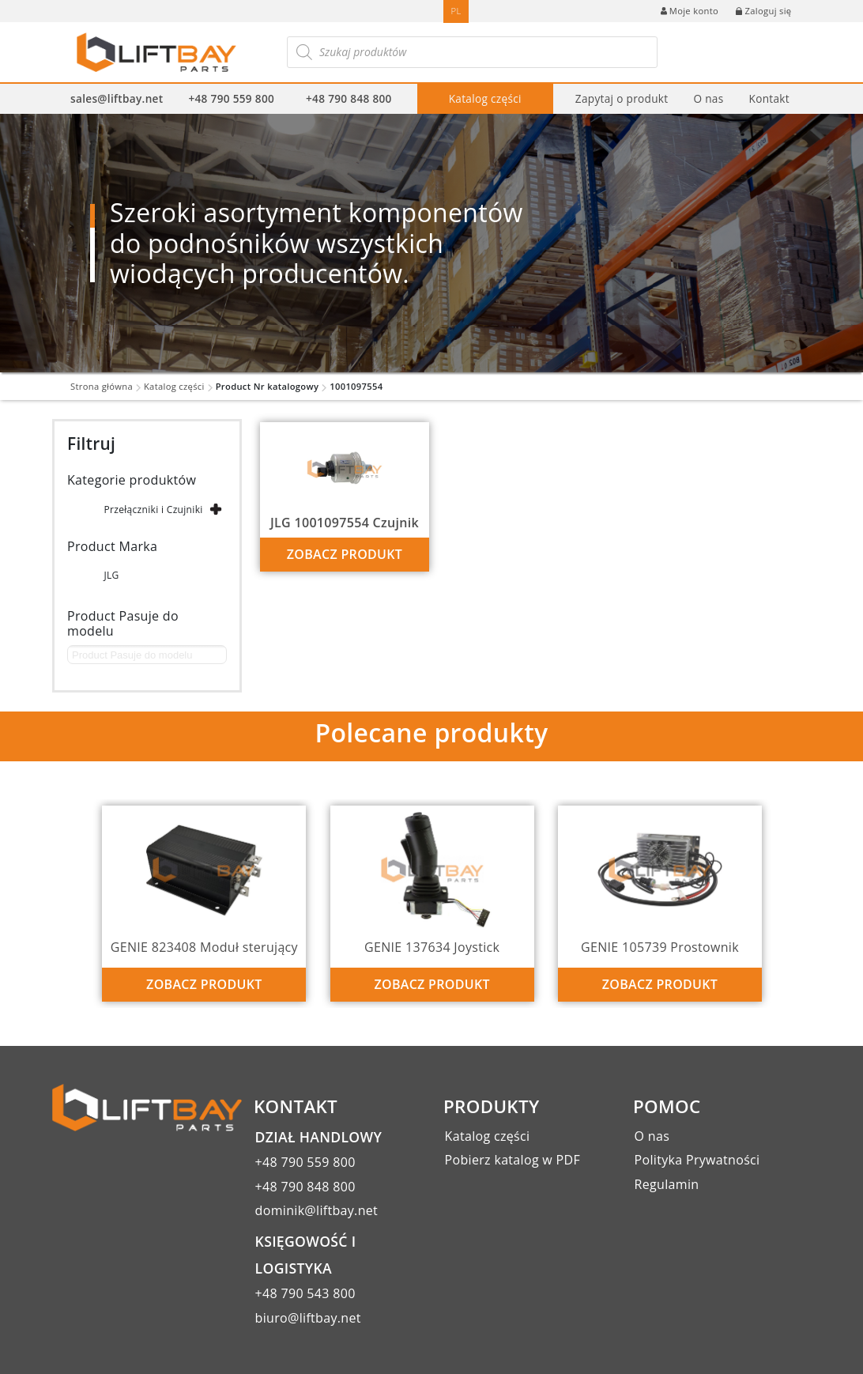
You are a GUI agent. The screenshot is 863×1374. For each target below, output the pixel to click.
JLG (111, 575)
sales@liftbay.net (116, 98)
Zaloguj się (763, 10)
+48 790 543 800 (305, 1293)
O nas (708, 98)
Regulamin (667, 1184)
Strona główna (101, 386)
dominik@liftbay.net (317, 1210)
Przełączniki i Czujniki (153, 509)
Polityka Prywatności (697, 1159)
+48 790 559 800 (231, 98)
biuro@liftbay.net (308, 1318)
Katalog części (485, 98)
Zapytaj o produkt (622, 98)
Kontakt (768, 98)
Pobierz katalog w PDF (512, 1159)
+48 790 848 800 (349, 98)
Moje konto (689, 10)
